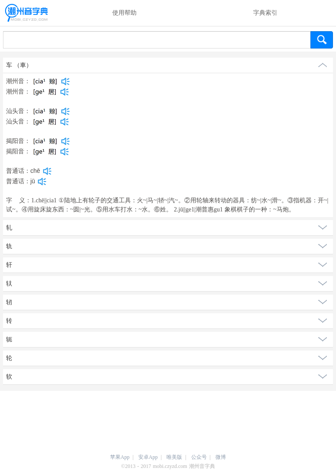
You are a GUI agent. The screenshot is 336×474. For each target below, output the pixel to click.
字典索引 (265, 13)
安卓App (148, 457)
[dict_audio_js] (65, 81)
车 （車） (19, 65)
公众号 (199, 457)
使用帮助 (124, 13)
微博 (220, 457)
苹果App (120, 457)
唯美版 (174, 457)
